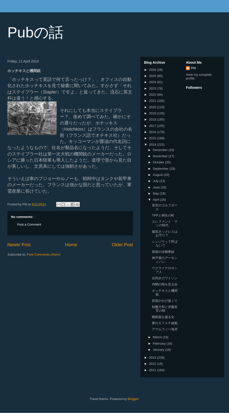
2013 (153, 357)
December (161, 150)
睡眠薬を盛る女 (163, 317)
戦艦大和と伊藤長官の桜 (165, 309)
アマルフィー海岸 (165, 329)
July (156, 181)
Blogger (133, 399)
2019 (153, 113)
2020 (153, 107)
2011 (153, 370)
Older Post (122, 244)
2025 (153, 76)
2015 (153, 138)
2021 (153, 101)
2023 (153, 88)
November (161, 156)
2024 (153, 82)
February (160, 343)
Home (71, 244)
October (159, 162)
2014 (153, 144)
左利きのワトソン (165, 278)
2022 (153, 94)
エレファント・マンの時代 (165, 223)
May (156, 193)
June (157, 187)
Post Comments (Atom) (43, 254)
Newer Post (19, 244)
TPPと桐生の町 (163, 215)
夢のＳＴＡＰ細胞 (165, 323)
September (161, 168)
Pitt (193, 68)
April (156, 199)
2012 (153, 364)
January (159, 350)
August (158, 175)
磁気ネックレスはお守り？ (165, 233)
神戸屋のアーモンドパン (165, 260)
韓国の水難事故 (163, 252)
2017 (153, 126)
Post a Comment (29, 224)
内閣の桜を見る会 (165, 284)
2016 (153, 132)
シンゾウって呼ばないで (165, 243)
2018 (153, 119)
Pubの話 (35, 32)
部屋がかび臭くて (165, 301)
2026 (153, 70)
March (158, 337)
